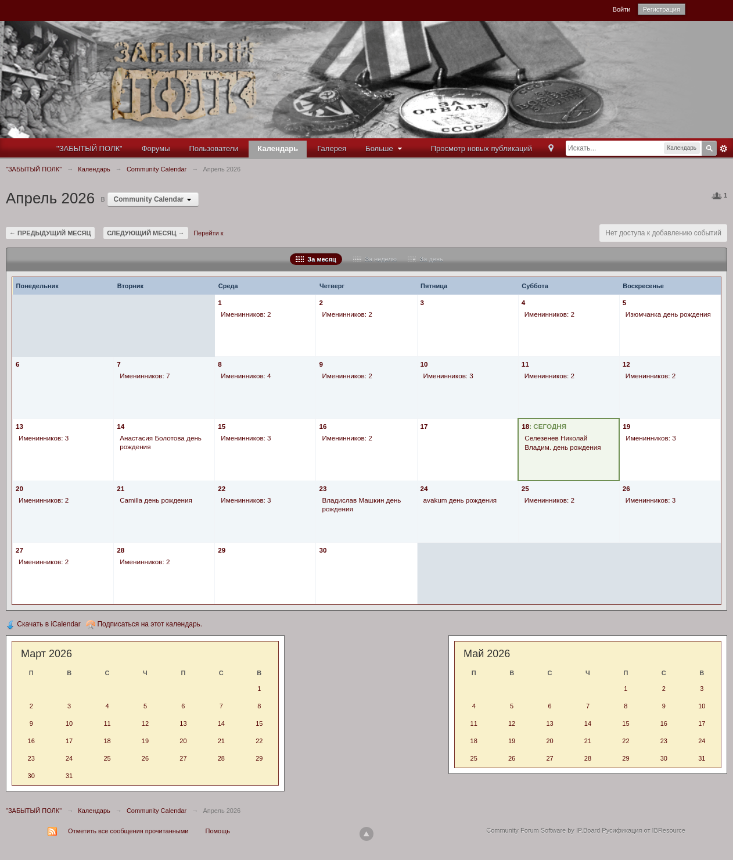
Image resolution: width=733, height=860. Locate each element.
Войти (622, 9)
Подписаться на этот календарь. (144, 624)
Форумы (156, 148)
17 (424, 426)
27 (19, 550)
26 (626, 488)
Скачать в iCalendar (43, 624)
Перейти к (208, 233)
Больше (385, 148)
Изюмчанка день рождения (668, 314)
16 (322, 426)
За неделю (375, 259)
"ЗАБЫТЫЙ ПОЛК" (89, 148)
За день (425, 259)
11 (525, 364)
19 (626, 426)
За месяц (316, 259)
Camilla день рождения (156, 500)
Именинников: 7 (145, 375)
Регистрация (661, 9)
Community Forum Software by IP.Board (543, 830)
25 (525, 488)
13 (19, 426)
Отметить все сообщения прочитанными (128, 830)
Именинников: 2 (246, 314)
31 (69, 775)
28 (120, 550)
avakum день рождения (460, 500)
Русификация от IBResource (642, 830)
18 (525, 426)
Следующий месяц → (145, 233)
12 (626, 364)
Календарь (277, 148)
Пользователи (214, 148)
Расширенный (723, 149)
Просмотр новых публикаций (481, 148)
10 (424, 364)
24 (424, 488)
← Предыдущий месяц (50, 233)
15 (221, 426)
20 (19, 488)
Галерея (331, 148)
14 (120, 426)
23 (322, 488)
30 (322, 550)
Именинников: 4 (246, 375)
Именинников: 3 (448, 375)
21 (120, 488)
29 (221, 550)
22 (221, 488)
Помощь (218, 830)
